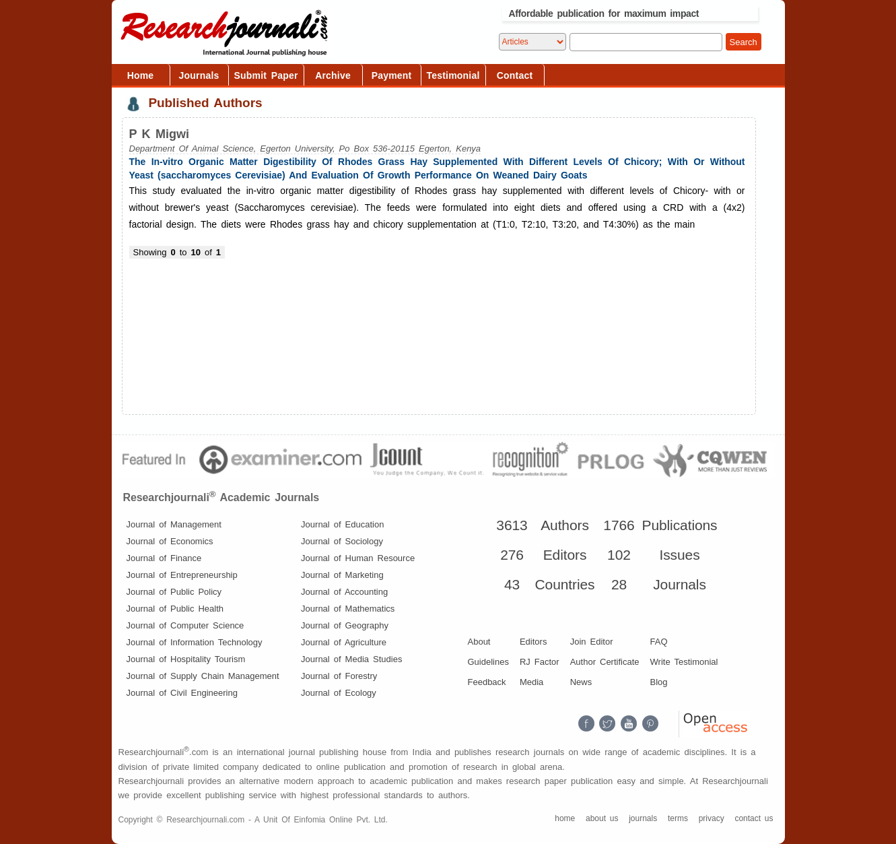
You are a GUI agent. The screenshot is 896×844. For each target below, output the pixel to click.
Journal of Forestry (339, 676)
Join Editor (591, 642)
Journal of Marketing (342, 575)
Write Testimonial (684, 662)
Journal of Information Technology (195, 642)
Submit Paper (266, 75)
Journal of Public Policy (174, 592)
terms (678, 818)
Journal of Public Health (175, 609)
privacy (711, 818)
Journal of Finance (164, 558)
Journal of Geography (344, 625)
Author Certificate (605, 662)
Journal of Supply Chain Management (203, 676)
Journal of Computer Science (185, 625)
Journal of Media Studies (351, 659)
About (479, 642)
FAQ (659, 642)
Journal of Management (174, 524)
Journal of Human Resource (358, 558)
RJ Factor (539, 662)
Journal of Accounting (344, 592)
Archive (333, 75)
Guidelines (488, 662)
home (565, 818)
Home (140, 75)
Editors (533, 642)
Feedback (487, 682)
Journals (199, 75)
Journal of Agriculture (343, 642)
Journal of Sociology (342, 541)
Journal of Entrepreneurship (182, 575)
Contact (515, 75)
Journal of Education (342, 524)
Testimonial (453, 75)
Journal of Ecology (338, 693)
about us (602, 818)
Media (531, 682)
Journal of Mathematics (347, 609)
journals (643, 818)
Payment (392, 75)
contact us (753, 818)
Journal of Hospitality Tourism (186, 659)
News (581, 682)
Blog (659, 682)
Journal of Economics (170, 541)
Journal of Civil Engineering (182, 693)
